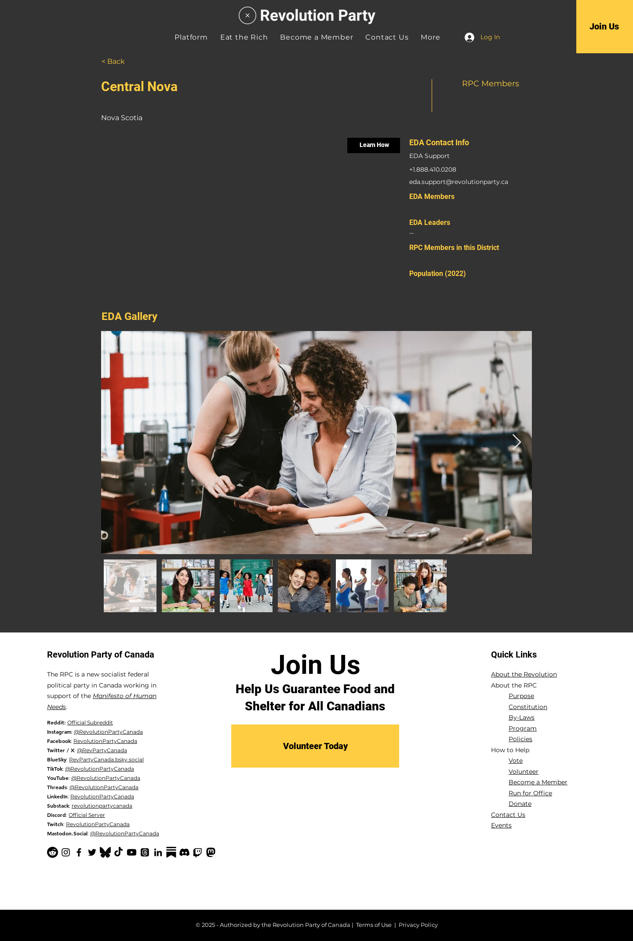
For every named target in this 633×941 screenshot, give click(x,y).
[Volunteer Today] (315, 746)
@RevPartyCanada (102, 750)
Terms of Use (374, 924)
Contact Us (508, 815)
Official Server (87, 815)
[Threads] (144, 852)
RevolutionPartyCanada (105, 741)
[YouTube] (131, 852)
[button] (430, 37)
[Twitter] (92, 852)
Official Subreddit (90, 722)
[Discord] (184, 852)
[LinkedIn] (158, 852)
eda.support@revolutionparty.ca (458, 182)
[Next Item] (517, 442)
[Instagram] (65, 852)
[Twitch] (197, 852)
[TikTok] (118, 852)
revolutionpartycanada (102, 805)
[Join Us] (604, 26)
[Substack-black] (171, 852)
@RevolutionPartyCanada (108, 731)
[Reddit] (52, 852)
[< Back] (124, 62)
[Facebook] (78, 852)
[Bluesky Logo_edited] (105, 852)
